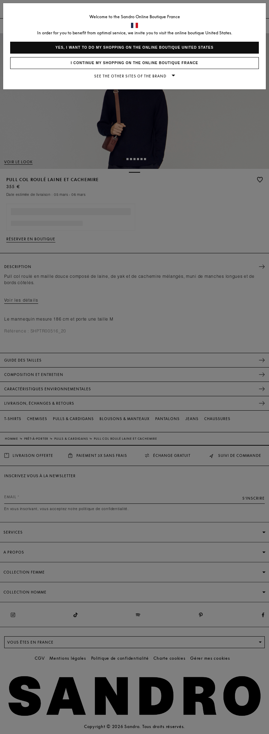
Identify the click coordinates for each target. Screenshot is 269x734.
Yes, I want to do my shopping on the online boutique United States (134, 47)
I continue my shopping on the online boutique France (134, 63)
